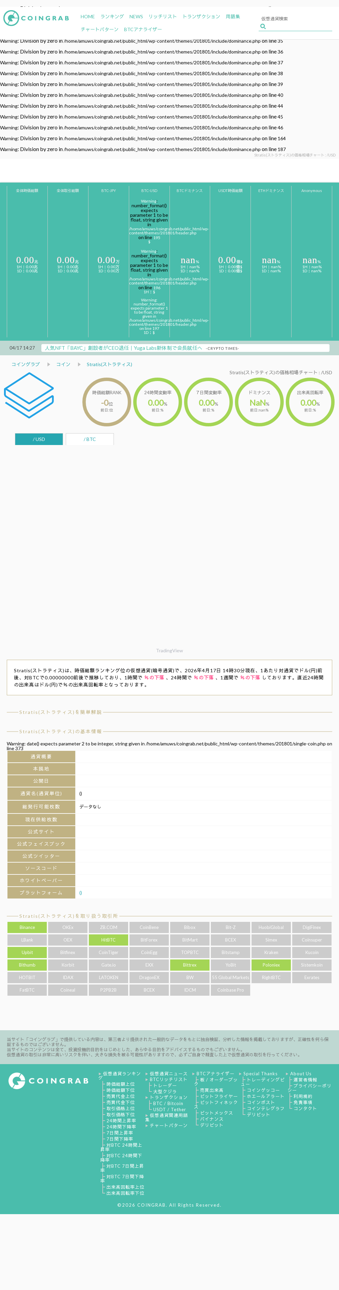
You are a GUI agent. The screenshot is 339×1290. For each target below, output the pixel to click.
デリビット (212, 1125)
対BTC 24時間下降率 (121, 1158)
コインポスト (261, 1102)
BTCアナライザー (216, 1073)
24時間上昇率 (121, 1120)
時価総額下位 (120, 1090)
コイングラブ (26, 364)
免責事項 (303, 1102)
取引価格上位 (120, 1108)
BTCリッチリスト (169, 1079)
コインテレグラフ (266, 1108)
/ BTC (90, 439)
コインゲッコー (263, 1090)
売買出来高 (212, 1090)
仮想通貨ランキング (119, 1076)
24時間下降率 (121, 1126)
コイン (63, 364)
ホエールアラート (266, 1096)
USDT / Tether (169, 1109)
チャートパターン (169, 1125)
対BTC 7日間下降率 (122, 1179)
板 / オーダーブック (216, 1082)
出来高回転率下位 (125, 1193)
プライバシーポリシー (309, 1088)
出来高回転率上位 (125, 1187)
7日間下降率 (119, 1139)
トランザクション (169, 1097)
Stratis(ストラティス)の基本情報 (60, 731)
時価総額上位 (120, 1084)
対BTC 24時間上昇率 (121, 1147)
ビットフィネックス (216, 1104)
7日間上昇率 (119, 1133)
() (80, 892)
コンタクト (305, 1108)
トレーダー (165, 1085)
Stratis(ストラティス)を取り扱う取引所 (68, 916)
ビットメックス (216, 1113)
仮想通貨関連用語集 (166, 1117)
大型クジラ (165, 1091)
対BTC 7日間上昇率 (122, 1168)
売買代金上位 (120, 1096)
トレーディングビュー (263, 1082)
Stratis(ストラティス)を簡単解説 (60, 712)
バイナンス (212, 1119)
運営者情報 (305, 1079)
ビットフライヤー (219, 1096)
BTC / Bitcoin (168, 1103)
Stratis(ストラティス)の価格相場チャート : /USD (281, 372)
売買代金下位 (120, 1102)
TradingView (169, 650)
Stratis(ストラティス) (109, 364)
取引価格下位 (120, 1114)
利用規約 (303, 1096)
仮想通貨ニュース (169, 1073)
